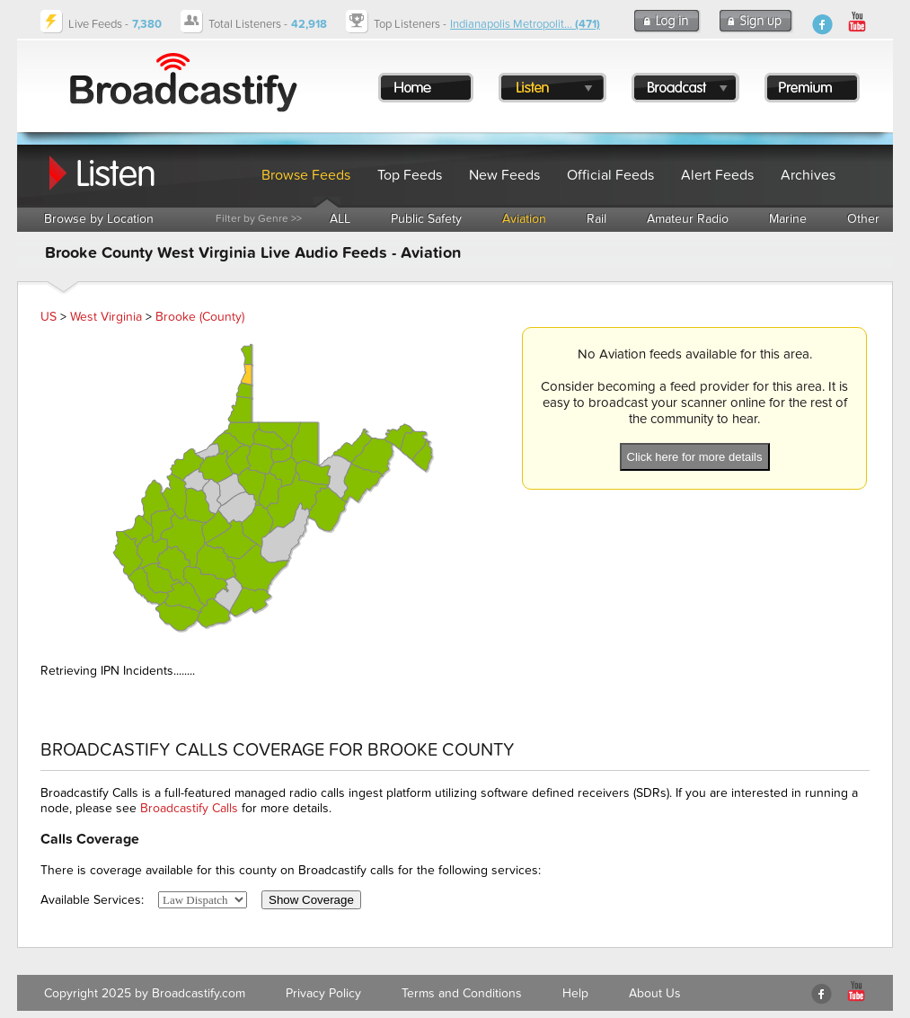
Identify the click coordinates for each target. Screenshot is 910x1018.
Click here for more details (695, 457)
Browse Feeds (305, 175)
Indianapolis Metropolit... (525, 24)
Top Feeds (409, 175)
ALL (340, 218)
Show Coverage (311, 900)
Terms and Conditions (462, 993)
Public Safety (426, 218)
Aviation (524, 218)
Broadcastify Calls (189, 808)
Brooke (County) (199, 316)
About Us (655, 993)
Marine (788, 218)
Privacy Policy (323, 993)
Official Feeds (610, 175)
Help (575, 993)
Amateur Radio (688, 218)
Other (863, 218)
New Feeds (504, 175)
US (48, 316)
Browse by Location (99, 218)
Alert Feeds (717, 175)
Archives (808, 175)
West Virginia (106, 316)
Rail (596, 218)
